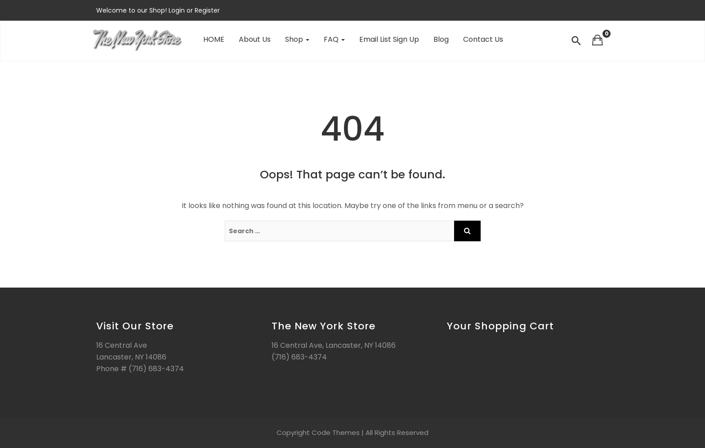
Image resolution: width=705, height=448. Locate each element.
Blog (441, 39)
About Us (255, 39)
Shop (297, 39)
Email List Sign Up (389, 39)
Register (206, 10)
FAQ (334, 39)
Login (178, 10)
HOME (213, 39)
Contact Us (483, 39)
